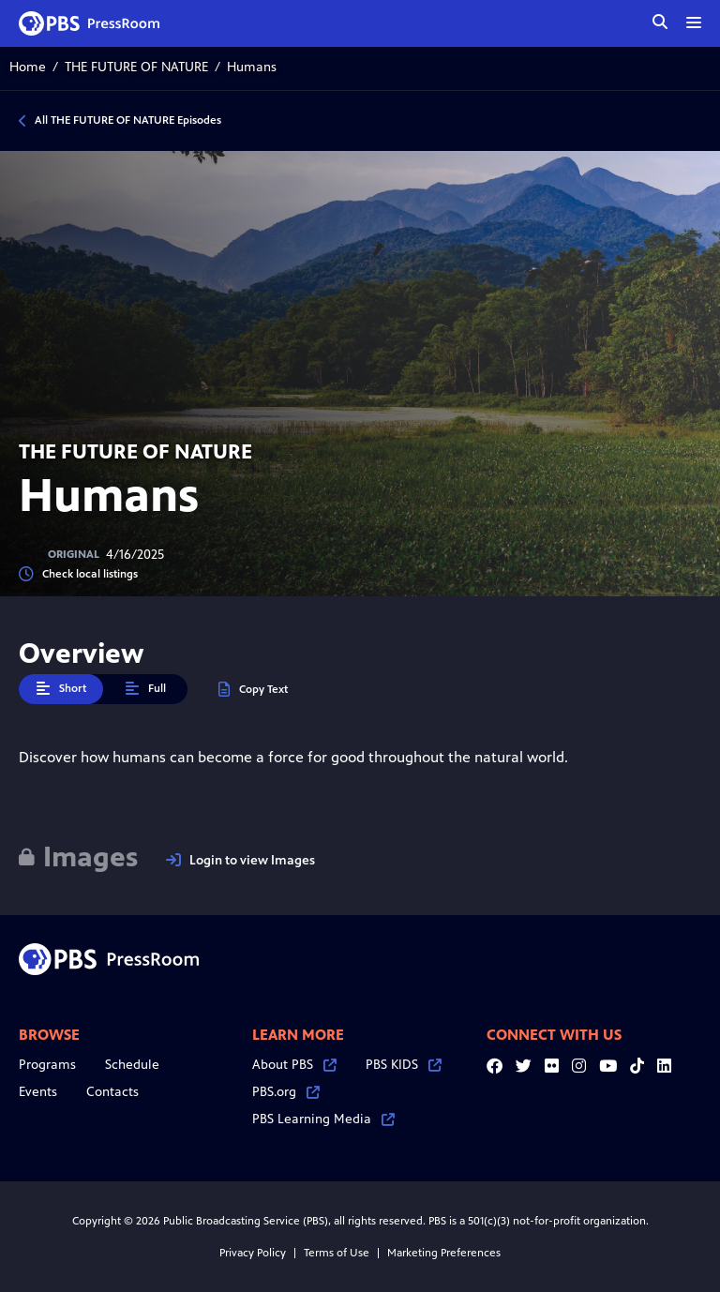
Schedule (132, 1065)
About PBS (294, 1065)
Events (38, 1092)
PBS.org (286, 1092)
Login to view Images (240, 860)
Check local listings (78, 574)
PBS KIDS (404, 1065)
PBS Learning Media (323, 1119)
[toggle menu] (693, 22)
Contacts (112, 1092)
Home (27, 67)
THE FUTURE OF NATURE (136, 67)
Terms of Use (336, 1252)
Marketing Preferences (444, 1252)
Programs (47, 1065)
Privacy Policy (252, 1252)
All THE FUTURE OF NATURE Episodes (128, 120)
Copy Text (253, 690)
